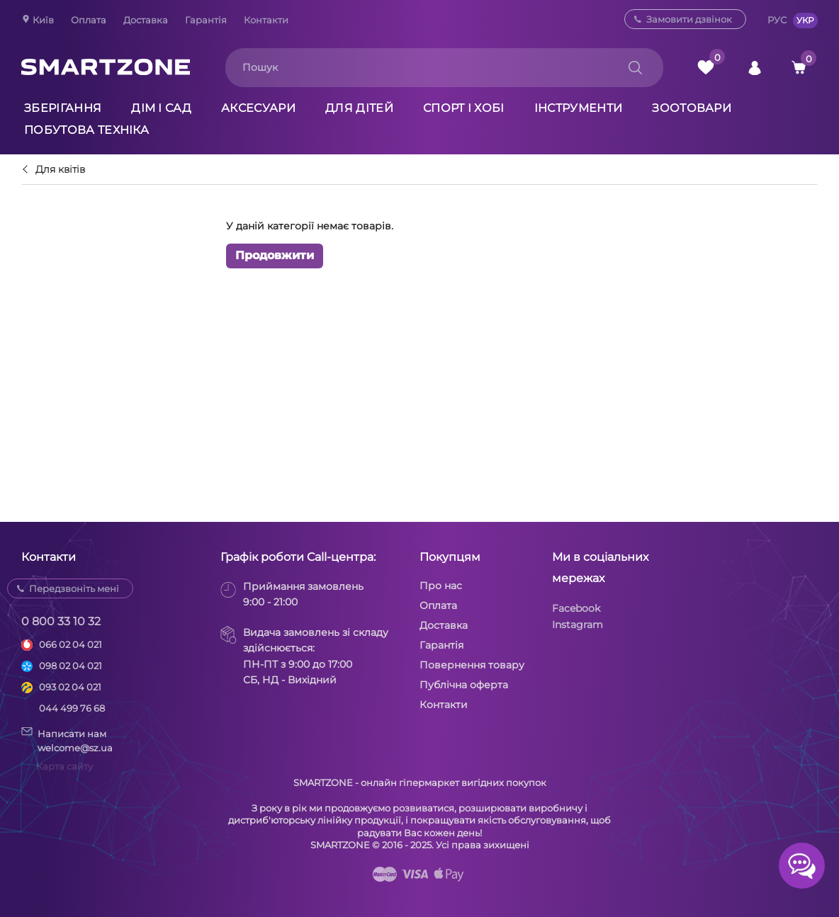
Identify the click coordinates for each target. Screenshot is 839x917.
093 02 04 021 (70, 687)
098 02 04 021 (70, 665)
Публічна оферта (464, 684)
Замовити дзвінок (689, 19)
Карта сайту (64, 766)
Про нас (441, 585)
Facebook (576, 608)
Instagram (577, 624)
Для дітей (359, 108)
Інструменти (578, 108)
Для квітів (60, 170)
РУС (777, 19)
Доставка (145, 19)
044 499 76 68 (72, 708)
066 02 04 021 (70, 644)
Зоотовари (691, 108)
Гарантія (206, 19)
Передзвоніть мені (74, 588)
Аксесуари (258, 108)
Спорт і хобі (464, 108)
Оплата (88, 19)
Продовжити (274, 255)
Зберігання (62, 108)
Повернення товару (472, 665)
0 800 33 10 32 (61, 621)
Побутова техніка (86, 130)
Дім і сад (161, 108)
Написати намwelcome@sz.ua (67, 740)
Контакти (266, 19)
